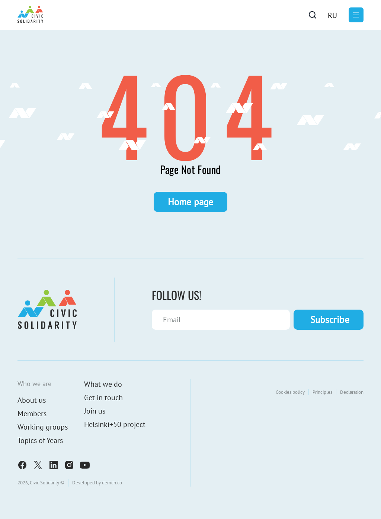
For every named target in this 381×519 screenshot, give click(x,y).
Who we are (34, 383)
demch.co (112, 483)
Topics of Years (40, 440)
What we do (103, 384)
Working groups (42, 427)
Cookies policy (290, 392)
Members (32, 413)
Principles (322, 392)
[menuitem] (332, 15)
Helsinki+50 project (114, 424)
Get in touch (103, 397)
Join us (94, 411)
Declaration (352, 392)
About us (31, 400)
